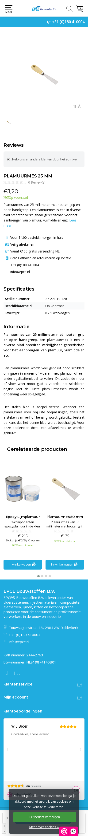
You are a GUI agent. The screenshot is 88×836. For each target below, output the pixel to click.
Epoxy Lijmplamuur (65, 517)
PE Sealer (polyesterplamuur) (23, 519)
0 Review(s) (37, 182)
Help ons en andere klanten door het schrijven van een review (45, 159)
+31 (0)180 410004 (68, 21)
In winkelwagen (23, 564)
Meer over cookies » (44, 827)
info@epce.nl (19, 641)
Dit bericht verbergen (44, 817)
